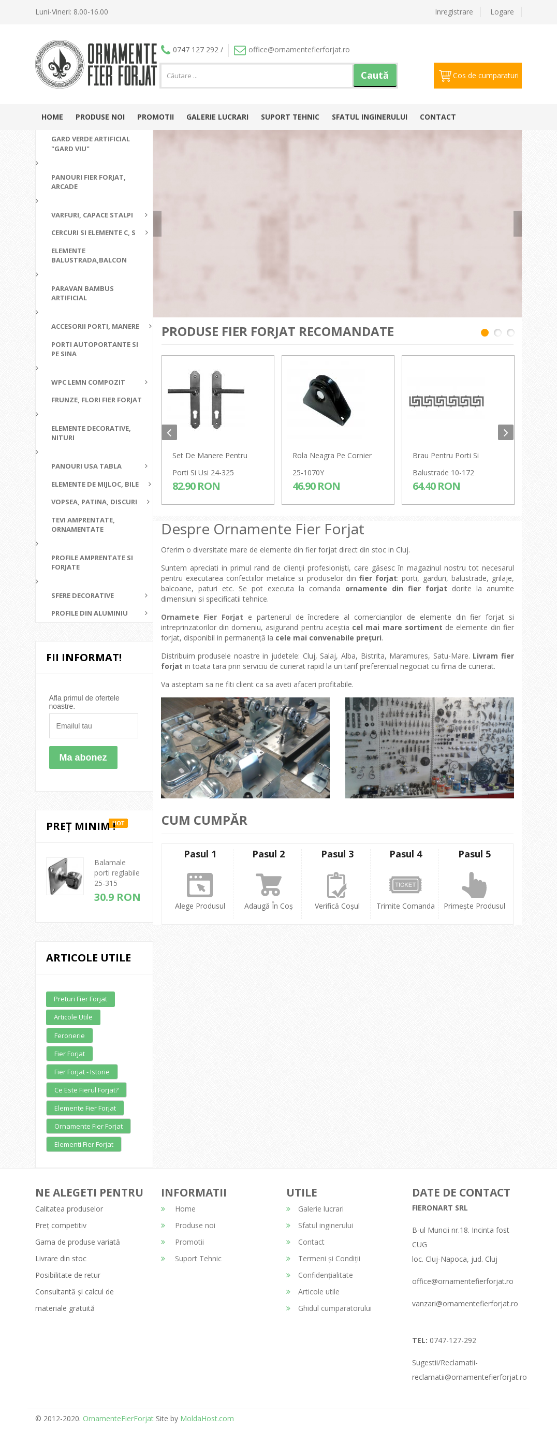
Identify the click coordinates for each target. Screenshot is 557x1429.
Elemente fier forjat (85, 1108)
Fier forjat (69, 1053)
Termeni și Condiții (323, 1258)
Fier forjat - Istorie (82, 1071)
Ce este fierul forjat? (86, 1090)
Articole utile (73, 1017)
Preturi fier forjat (80, 998)
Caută (375, 75)
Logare (502, 12)
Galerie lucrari (217, 117)
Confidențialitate (319, 1275)
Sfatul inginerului (369, 117)
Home (52, 117)
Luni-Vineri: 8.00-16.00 (71, 12)
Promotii (155, 117)
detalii (428, 237)
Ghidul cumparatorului (329, 1308)
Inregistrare (454, 12)
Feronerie (69, 1035)
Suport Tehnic (290, 117)
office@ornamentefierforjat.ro (292, 49)
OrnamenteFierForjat (117, 1418)
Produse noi (100, 117)
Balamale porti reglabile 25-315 (117, 872)
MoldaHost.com (207, 1418)
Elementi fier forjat (83, 1144)
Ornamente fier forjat (88, 1126)
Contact (438, 117)
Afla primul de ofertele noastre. (84, 702)
